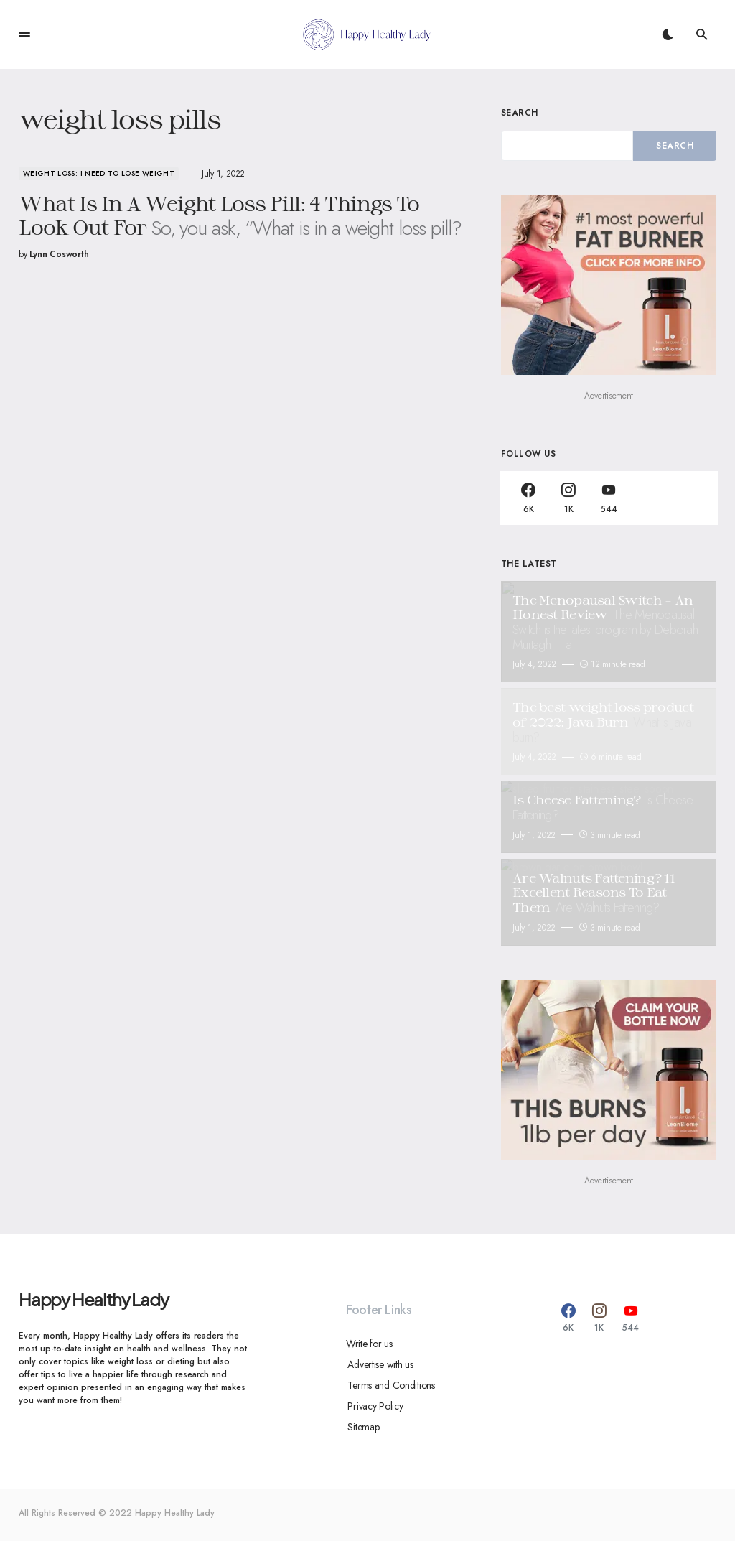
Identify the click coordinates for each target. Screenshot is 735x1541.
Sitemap (362, 1427)
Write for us (369, 1343)
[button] (24, 34)
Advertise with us (378, 1364)
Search (519, 112)
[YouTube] (609, 498)
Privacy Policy (373, 1406)
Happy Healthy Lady (93, 1299)
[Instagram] (568, 498)
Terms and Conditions (389, 1385)
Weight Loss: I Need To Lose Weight (98, 173)
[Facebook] (528, 498)
